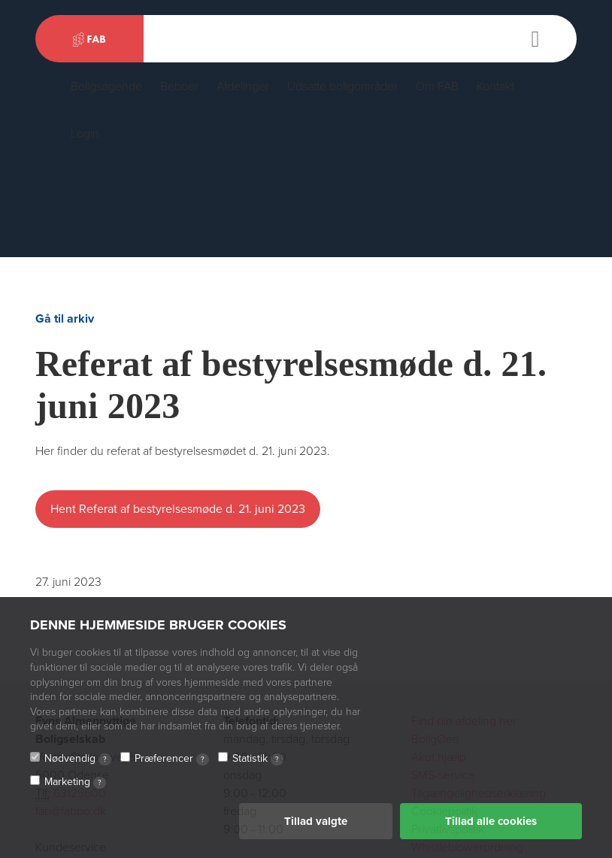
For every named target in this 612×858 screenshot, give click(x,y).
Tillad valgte (315, 821)
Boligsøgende (106, 86)
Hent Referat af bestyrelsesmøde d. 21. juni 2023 (177, 509)
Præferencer (172, 759)
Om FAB (437, 86)
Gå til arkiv (64, 318)
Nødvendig (77, 759)
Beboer (179, 86)
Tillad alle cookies (491, 821)
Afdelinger (243, 86)
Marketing (75, 782)
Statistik (257, 759)
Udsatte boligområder (342, 86)
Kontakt (495, 86)
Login (85, 133)
